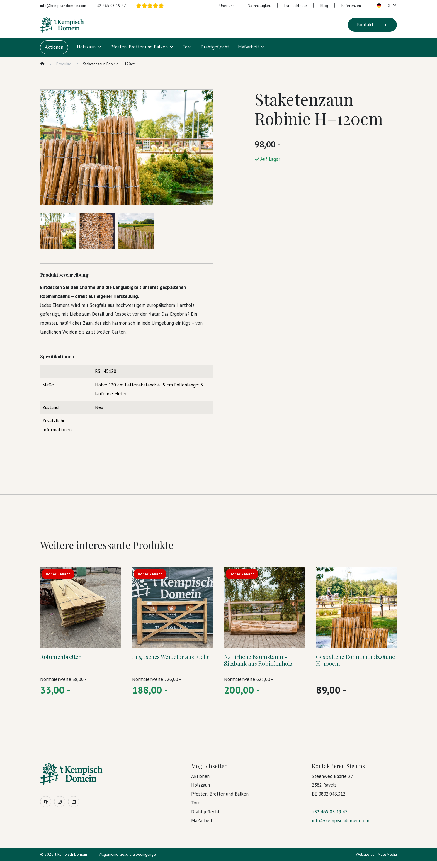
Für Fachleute (295, 5)
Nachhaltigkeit (259, 5)
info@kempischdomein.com (63, 5)
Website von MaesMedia (376, 854)
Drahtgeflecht (215, 47)
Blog (324, 5)
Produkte (63, 63)
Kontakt (372, 25)
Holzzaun (86, 47)
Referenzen (351, 5)
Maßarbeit (248, 47)
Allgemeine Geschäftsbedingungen (128, 854)
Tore (187, 47)
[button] (386, 5)
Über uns (226, 5)
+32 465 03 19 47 (110, 5)
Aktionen (54, 47)
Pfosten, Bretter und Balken (139, 47)
